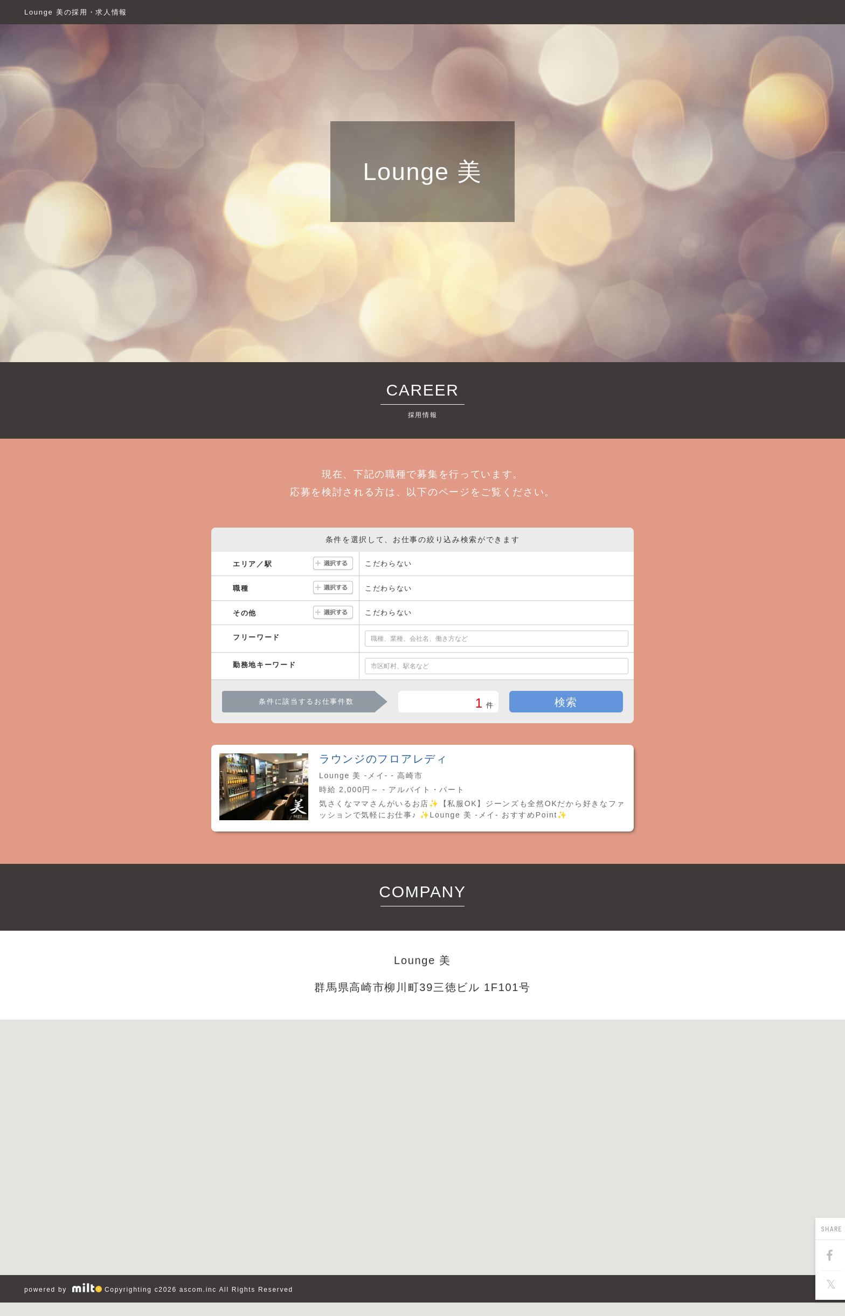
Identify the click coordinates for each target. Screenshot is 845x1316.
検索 (566, 702)
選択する (333, 564)
